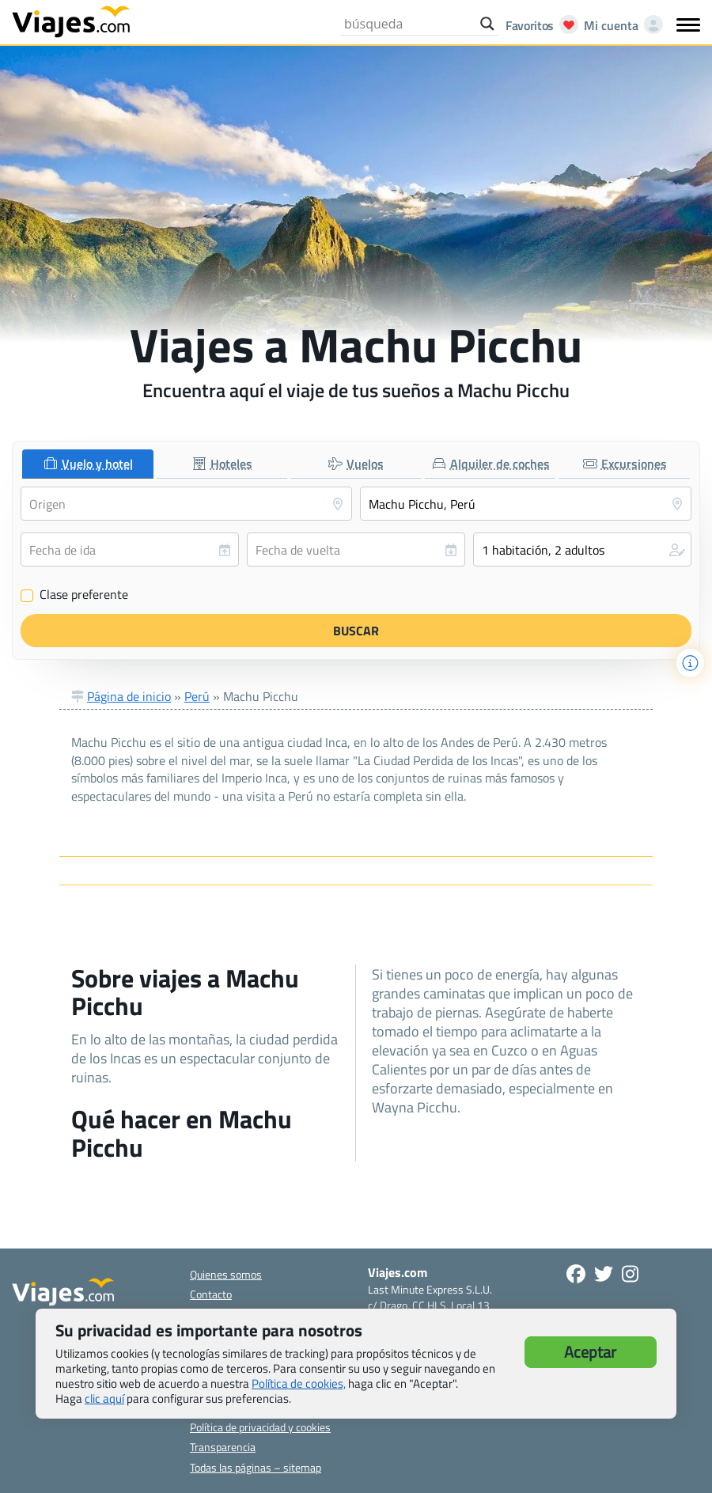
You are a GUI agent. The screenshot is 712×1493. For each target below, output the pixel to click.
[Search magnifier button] (487, 24)
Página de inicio (129, 696)
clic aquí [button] (104, 1398)
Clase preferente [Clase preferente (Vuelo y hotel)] (74, 595)
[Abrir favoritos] (538, 25)
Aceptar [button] (590, 1352)
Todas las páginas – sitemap (255, 1467)
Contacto (211, 1294)
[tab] (87, 464)
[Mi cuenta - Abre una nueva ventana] (620, 25)
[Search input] (408, 24)
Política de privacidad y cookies (260, 1427)
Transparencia (223, 1446)
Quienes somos (226, 1274)
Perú (197, 696)
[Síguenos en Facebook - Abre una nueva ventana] (576, 1273)
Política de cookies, (299, 1383)
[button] (582, 549)
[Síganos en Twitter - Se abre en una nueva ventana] (603, 1273)
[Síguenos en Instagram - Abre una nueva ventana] (630, 1273)
